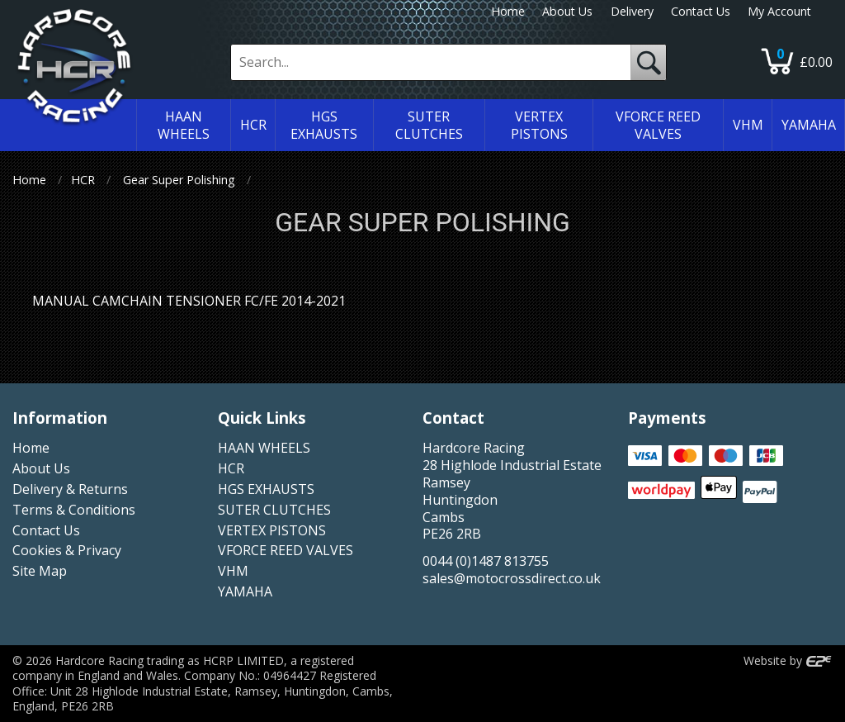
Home (508, 11)
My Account (779, 11)
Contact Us (700, 11)
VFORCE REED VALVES (285, 550)
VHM (233, 571)
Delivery (632, 11)
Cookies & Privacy (66, 550)
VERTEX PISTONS (272, 530)
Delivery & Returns (70, 489)
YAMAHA (245, 591)
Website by (788, 660)
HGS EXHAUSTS (266, 489)
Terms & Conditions (73, 510)
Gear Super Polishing (179, 180)
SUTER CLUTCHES (274, 510)
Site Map (39, 571)
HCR (83, 180)
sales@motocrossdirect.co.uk (511, 578)
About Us (567, 11)
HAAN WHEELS (264, 448)
